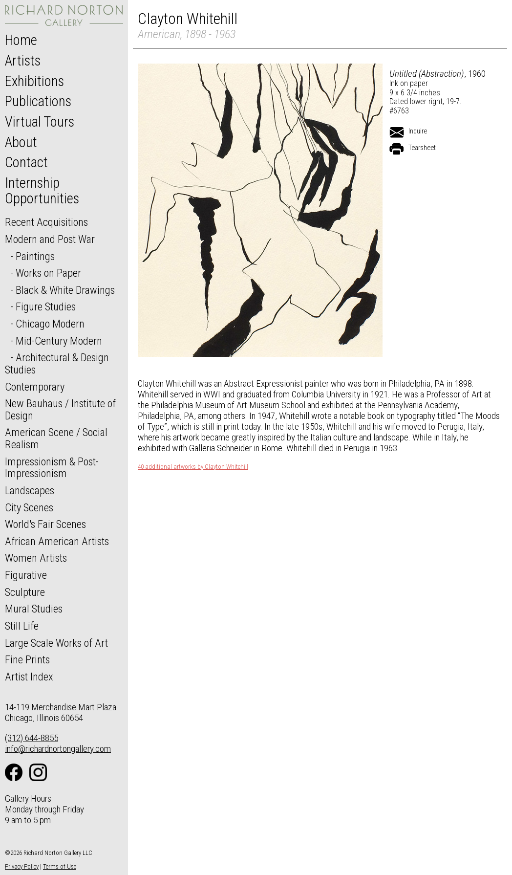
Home (21, 40)
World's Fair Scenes (45, 524)
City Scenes (29, 507)
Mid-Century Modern (59, 340)
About (21, 142)
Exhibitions (34, 81)
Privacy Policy (22, 866)
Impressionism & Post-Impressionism (52, 467)
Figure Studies (46, 306)
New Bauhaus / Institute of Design (60, 409)
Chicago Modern (50, 323)
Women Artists (36, 557)
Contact (26, 162)
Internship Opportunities (42, 191)
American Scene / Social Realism (56, 438)
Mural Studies (34, 608)
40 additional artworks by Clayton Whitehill (193, 466)
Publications (38, 101)
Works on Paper (48, 272)
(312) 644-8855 (31, 738)
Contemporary (34, 386)
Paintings (35, 256)
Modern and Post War (50, 239)
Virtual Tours (39, 121)
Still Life (22, 625)
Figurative (26, 575)
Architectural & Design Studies (57, 363)
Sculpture (25, 592)
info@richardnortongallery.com (58, 748)
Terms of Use (59, 866)
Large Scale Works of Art (56, 642)
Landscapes (29, 490)
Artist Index (29, 676)
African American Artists (57, 541)
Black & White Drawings (65, 290)
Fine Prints (27, 659)
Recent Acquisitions (46, 222)
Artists (23, 60)
